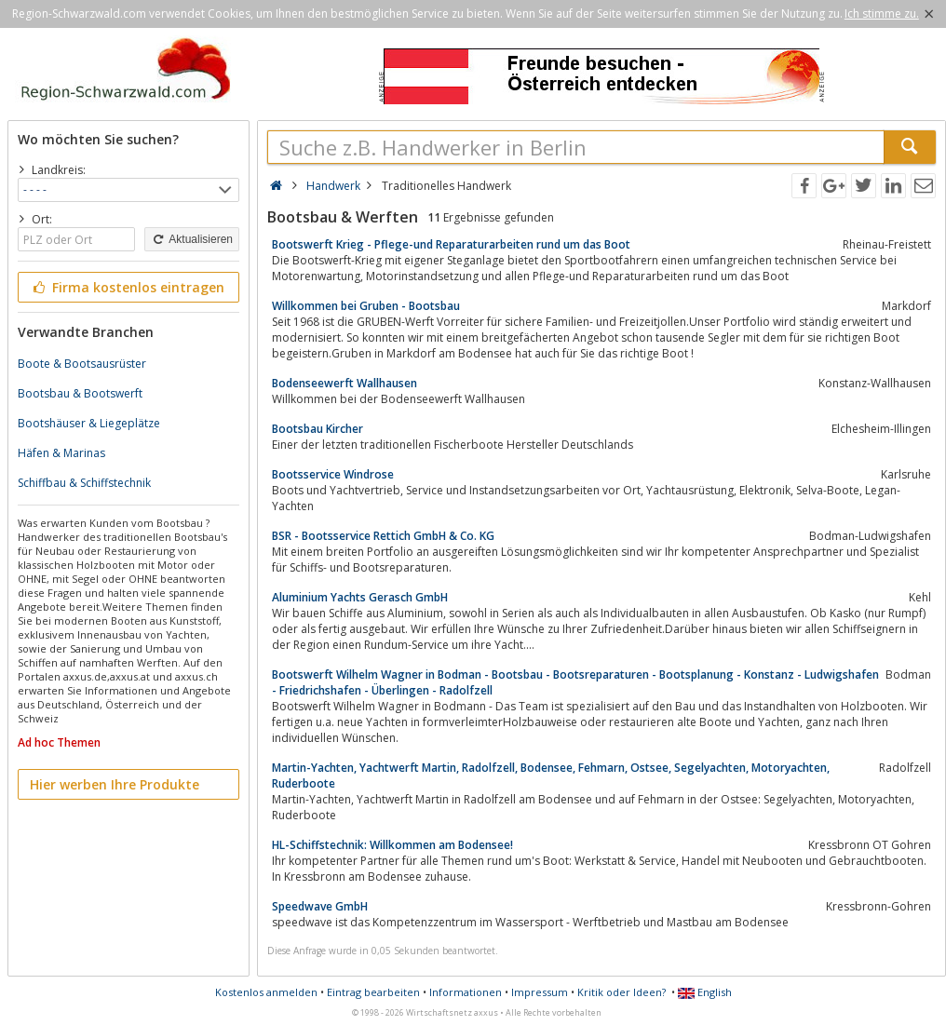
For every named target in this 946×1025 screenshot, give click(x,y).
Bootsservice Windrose (333, 474)
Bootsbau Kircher (317, 429)
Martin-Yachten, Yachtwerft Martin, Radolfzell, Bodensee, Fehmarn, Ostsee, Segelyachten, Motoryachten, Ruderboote (551, 775)
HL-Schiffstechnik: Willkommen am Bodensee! (392, 845)
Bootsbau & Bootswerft (80, 393)
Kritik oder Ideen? (621, 992)
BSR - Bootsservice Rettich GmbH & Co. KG (383, 536)
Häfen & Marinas (61, 453)
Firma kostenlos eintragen (127, 287)
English (705, 992)
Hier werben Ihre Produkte (114, 784)
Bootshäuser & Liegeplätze (89, 423)
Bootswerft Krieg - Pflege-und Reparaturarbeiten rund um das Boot (451, 244)
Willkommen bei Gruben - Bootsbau (366, 306)
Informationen (465, 992)
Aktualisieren (192, 239)
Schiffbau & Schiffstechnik (84, 483)
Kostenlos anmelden (266, 992)
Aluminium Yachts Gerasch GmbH (360, 597)
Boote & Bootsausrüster (82, 363)
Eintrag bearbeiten (373, 992)
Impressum (539, 992)
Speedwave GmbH (320, 906)
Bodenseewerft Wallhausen (344, 383)
